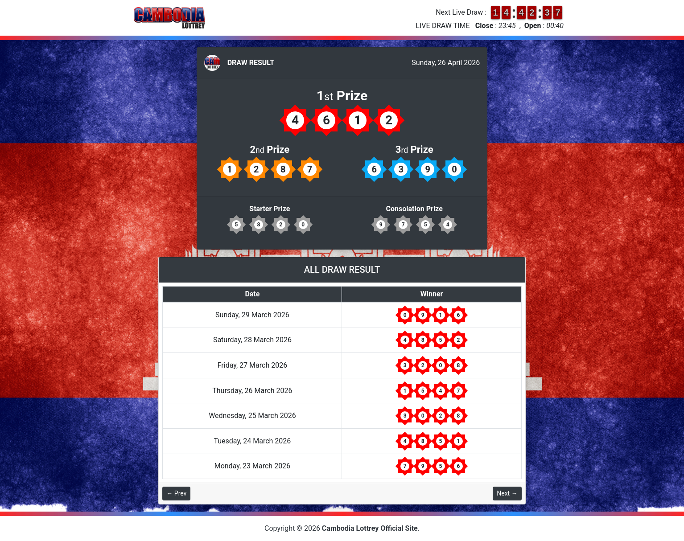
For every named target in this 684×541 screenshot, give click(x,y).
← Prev (176, 493)
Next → (507, 493)
